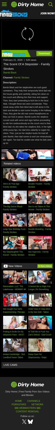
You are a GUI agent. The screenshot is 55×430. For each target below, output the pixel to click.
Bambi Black (9, 72)
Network (37, 404)
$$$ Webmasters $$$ (27, 408)
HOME (18, 401)
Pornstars (19, 404)
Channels (33, 401)
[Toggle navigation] (4, 4)
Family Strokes (21, 77)
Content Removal (27, 411)
